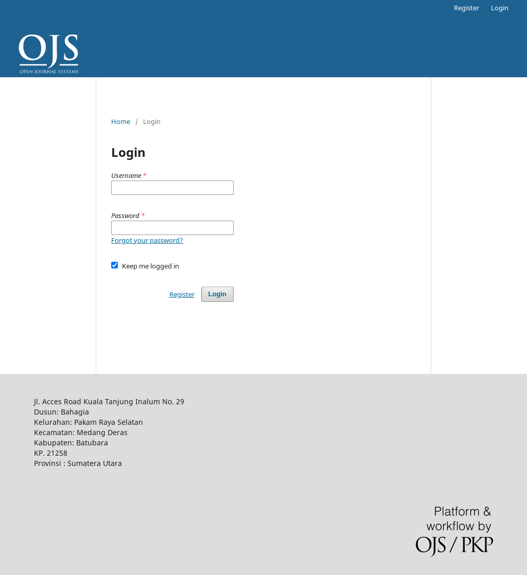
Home (120, 121)
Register (466, 7)
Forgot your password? (147, 240)
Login (499, 7)
